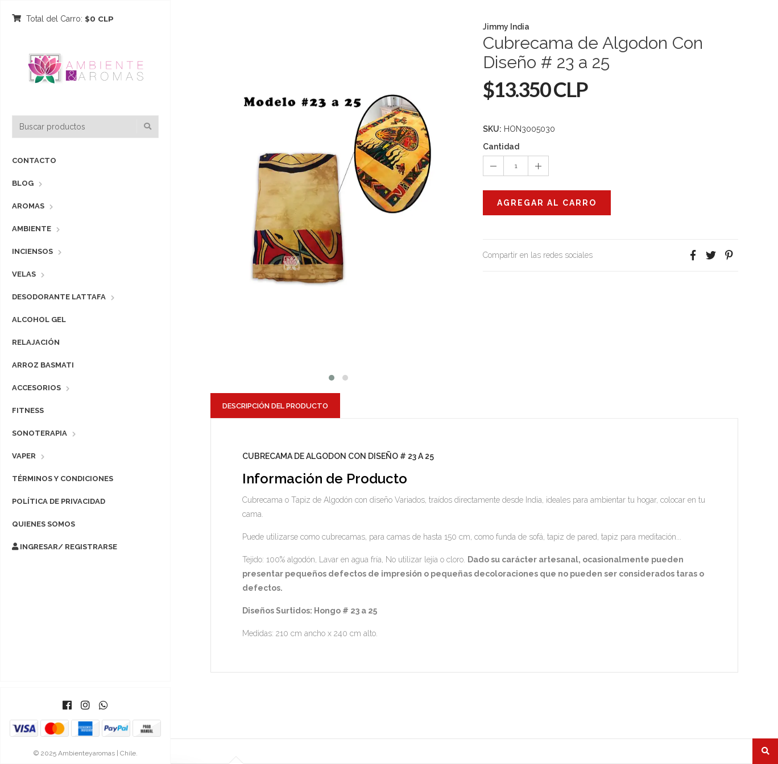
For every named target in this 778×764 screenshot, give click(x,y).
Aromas (28, 206)
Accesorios (36, 387)
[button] (331, 376)
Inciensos (32, 251)
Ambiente (31, 228)
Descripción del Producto (275, 406)
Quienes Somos (43, 524)
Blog (23, 183)
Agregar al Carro (547, 202)
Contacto (34, 160)
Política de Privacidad (58, 501)
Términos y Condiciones (62, 478)
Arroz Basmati (43, 365)
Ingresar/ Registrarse (64, 546)
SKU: (492, 129)
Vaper (24, 456)
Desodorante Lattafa (59, 297)
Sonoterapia (39, 433)
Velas (24, 274)
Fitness (28, 410)
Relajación (36, 342)
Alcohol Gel (39, 319)
